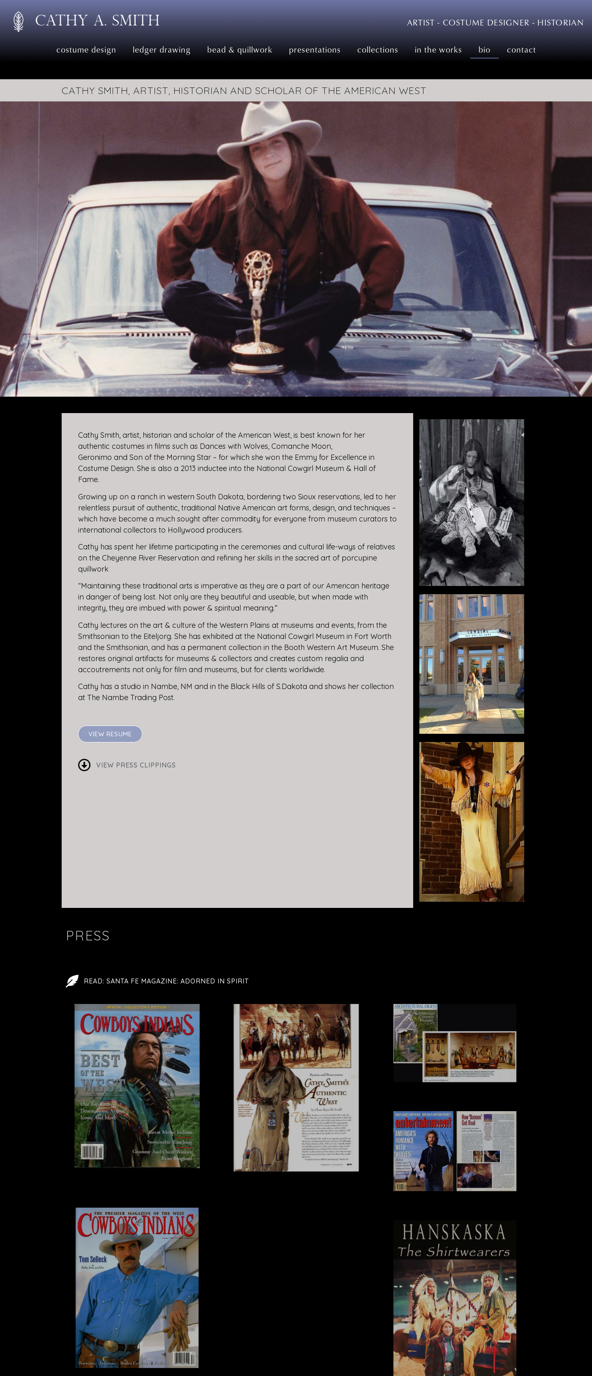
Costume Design (86, 49)
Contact (521, 49)
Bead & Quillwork (240, 49)
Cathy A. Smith (97, 20)
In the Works (438, 49)
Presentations (315, 49)
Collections (377, 49)
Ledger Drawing (162, 49)
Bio (484, 49)
